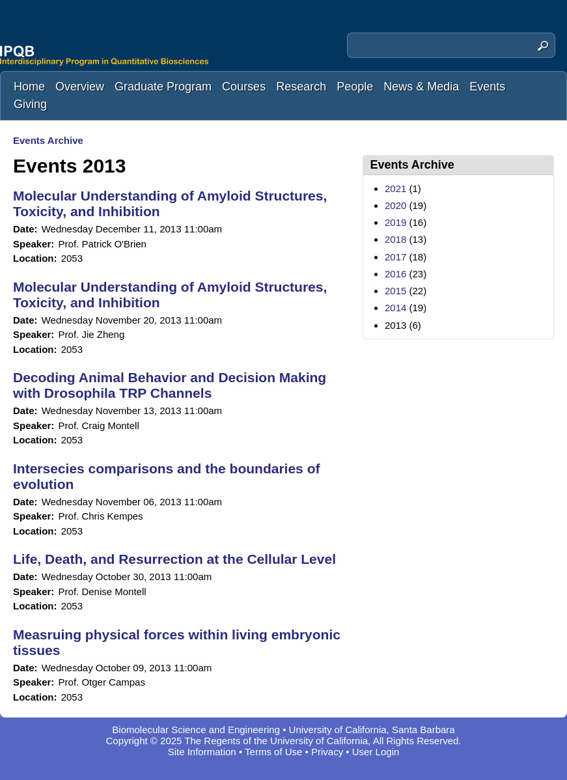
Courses (244, 86)
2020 (395, 205)
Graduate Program (163, 86)
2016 (395, 273)
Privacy (327, 751)
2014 (395, 307)
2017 (395, 256)
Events (487, 86)
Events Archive (48, 140)
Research (301, 86)
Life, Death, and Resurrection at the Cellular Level (174, 558)
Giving (30, 104)
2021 (395, 188)
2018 (395, 239)
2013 (395, 325)
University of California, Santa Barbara (372, 729)
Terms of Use (273, 751)
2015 (395, 290)
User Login (376, 751)
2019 (395, 222)
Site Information (202, 751)
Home (29, 86)
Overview (79, 86)
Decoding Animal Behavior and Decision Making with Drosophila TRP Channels (169, 385)
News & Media (421, 86)
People (355, 86)
